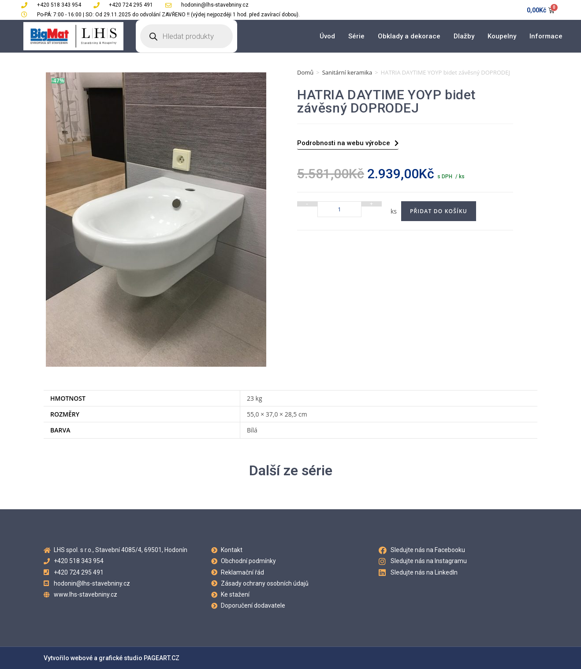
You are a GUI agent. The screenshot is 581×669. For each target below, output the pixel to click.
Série (356, 36)
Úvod (327, 36)
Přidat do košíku (438, 211)
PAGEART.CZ (161, 657)
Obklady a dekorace (409, 36)
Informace (545, 36)
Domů (305, 72)
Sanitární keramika (347, 72)
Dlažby (464, 36)
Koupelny (502, 36)
